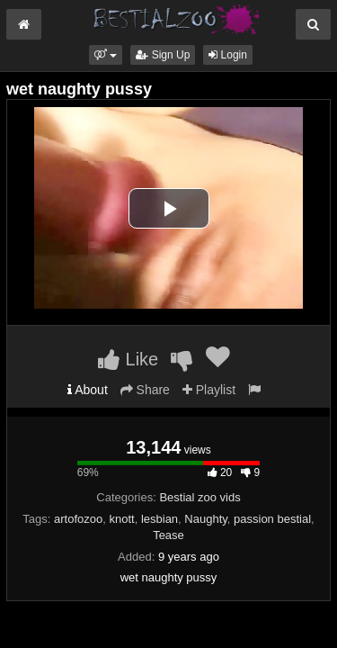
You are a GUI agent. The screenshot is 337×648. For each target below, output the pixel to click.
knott (121, 519)
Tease (168, 535)
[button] (105, 55)
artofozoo (78, 519)
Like (128, 359)
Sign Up (163, 55)
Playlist (208, 389)
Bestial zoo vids (199, 497)
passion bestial (272, 519)
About (87, 389)
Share (145, 389)
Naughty (205, 519)
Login (227, 55)
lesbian (159, 519)
